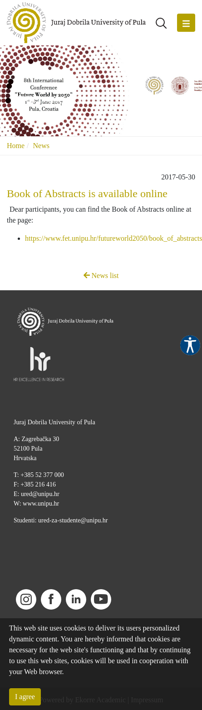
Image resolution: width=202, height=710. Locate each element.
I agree (25, 696)
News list (101, 275)
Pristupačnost (190, 345)
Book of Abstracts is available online (87, 193)
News (41, 145)
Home (16, 145)
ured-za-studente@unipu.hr (73, 520)
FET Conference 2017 (55, 99)
